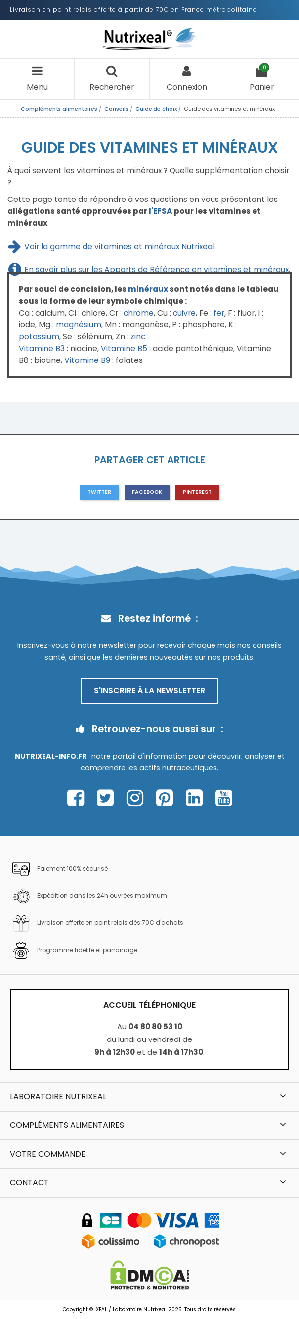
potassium (39, 336)
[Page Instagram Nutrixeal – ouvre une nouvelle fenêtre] (138, 798)
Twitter (99, 492)
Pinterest (197, 492)
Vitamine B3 (42, 348)
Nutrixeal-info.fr (51, 756)
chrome (139, 313)
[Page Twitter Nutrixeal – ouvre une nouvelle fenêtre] (108, 798)
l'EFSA (160, 211)
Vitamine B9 (87, 360)
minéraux (148, 289)
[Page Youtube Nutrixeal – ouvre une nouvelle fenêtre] (223, 798)
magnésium (78, 325)
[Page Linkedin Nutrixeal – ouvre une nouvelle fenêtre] (197, 798)
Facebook (147, 492)
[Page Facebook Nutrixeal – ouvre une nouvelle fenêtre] (78, 798)
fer (219, 313)
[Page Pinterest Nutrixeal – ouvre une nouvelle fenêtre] (167, 798)
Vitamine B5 (124, 348)
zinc (137, 336)
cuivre (184, 313)
